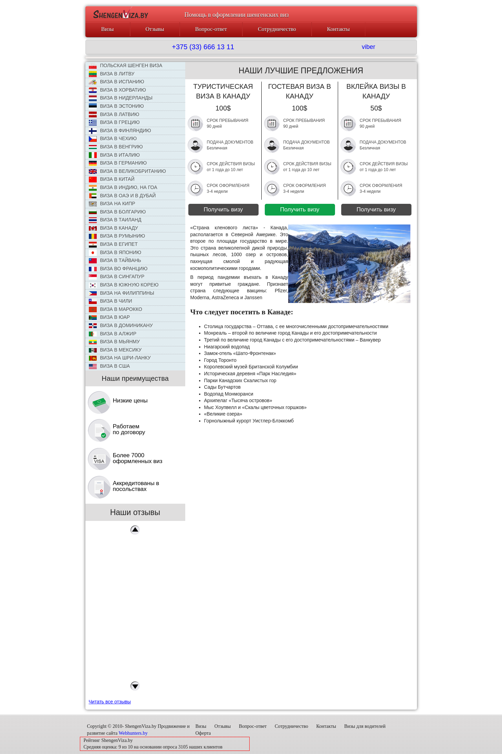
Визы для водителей (365, 726)
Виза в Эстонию (116, 106)
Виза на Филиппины (121, 293)
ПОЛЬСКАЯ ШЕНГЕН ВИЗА (126, 66)
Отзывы (155, 29)
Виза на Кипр (112, 203)
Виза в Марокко (115, 309)
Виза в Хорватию (117, 90)
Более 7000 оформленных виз (138, 458)
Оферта (203, 733)
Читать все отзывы (110, 701)
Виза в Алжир (112, 333)
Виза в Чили (110, 301)
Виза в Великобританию (127, 171)
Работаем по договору (129, 429)
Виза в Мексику (115, 350)
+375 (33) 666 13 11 (203, 47)
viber (368, 46)
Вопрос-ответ (211, 29)
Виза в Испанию (116, 81)
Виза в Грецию (114, 122)
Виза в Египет (113, 244)
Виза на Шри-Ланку (120, 358)
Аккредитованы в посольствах (136, 486)
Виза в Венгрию (116, 146)
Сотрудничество (277, 29)
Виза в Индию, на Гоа (123, 188)
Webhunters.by (133, 733)
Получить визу (223, 209)
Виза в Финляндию (120, 131)
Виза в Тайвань (115, 260)
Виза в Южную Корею (124, 285)
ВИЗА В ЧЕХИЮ (113, 139)
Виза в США (109, 366)
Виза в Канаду (113, 228)
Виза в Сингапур (117, 277)
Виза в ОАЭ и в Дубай (122, 196)
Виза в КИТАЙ (112, 179)
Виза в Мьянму (114, 341)
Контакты (338, 29)
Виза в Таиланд (115, 220)
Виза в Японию (115, 253)
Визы (107, 29)
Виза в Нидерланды (121, 98)
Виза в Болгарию (117, 211)
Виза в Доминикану (121, 325)
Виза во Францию (118, 268)
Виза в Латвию (114, 115)
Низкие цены (130, 400)
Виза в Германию (118, 163)
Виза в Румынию (117, 236)
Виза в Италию (114, 155)
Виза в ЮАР (109, 317)
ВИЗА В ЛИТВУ (112, 74)
